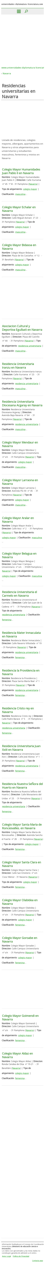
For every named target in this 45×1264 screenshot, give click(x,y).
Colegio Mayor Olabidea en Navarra (20, 902)
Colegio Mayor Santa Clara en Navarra (21, 864)
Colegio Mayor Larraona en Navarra (20, 482)
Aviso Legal (6, 1256)
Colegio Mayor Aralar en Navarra (18, 520)
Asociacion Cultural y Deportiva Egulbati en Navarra (22, 328)
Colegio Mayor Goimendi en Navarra (20, 1017)
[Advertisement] (22, 38)
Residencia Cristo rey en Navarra (18, 710)
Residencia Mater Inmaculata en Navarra (21, 634)
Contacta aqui (37, 1260)
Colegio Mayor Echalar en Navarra (19, 209)
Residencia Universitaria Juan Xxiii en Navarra (21, 748)
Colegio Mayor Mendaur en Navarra (20, 444)
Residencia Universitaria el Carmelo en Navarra (19, 594)
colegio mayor (30, 189)
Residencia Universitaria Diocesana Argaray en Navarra (22, 403)
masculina (20, 194)
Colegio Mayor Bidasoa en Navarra (19, 247)
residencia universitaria (29, 345)
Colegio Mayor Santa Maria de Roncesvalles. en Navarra (22, 826)
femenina (6, 619)
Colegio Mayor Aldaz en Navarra (17, 1055)
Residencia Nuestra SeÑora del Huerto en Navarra (22, 785)
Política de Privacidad (21, 1256)
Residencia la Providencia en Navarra (20, 672)
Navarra (33, 183)
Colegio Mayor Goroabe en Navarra (19, 939)
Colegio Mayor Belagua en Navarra (19, 555)
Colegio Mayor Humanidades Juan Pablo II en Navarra (21, 171)
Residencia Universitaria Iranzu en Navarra (18, 365)
